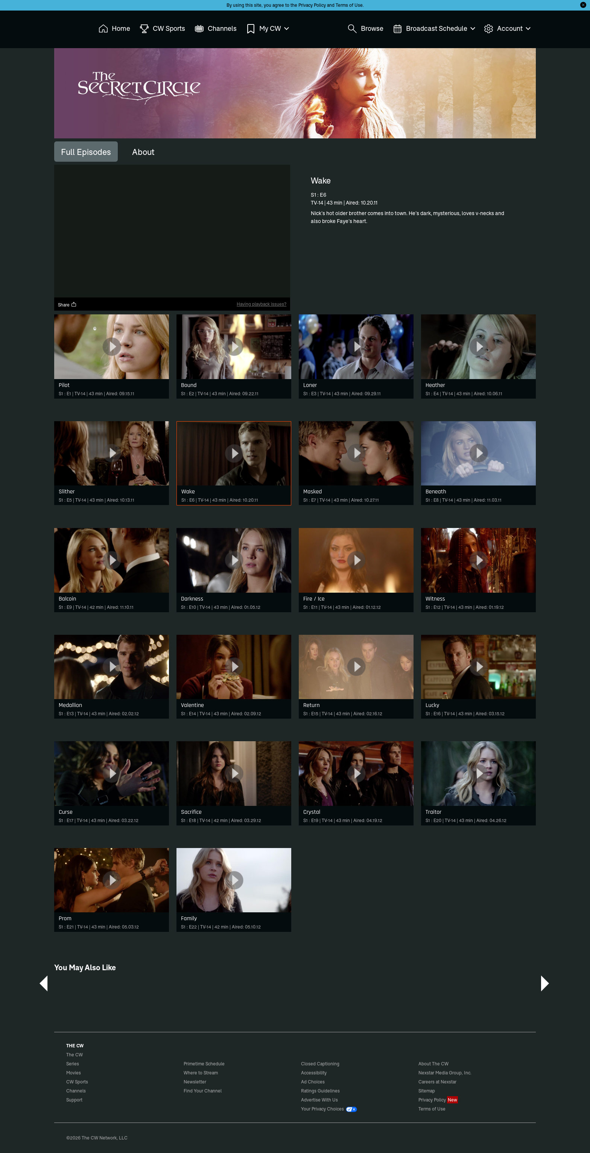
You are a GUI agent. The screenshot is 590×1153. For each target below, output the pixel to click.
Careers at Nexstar (437, 1082)
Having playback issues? (261, 304)
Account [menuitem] (507, 28)
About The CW (433, 1064)
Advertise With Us (319, 1100)
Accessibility (314, 1073)
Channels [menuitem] (216, 28)
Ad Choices (313, 1082)
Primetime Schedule (204, 1064)
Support (74, 1100)
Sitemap (426, 1091)
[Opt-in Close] (583, 5)
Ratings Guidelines (320, 1091)
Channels (76, 1091)
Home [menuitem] (114, 28)
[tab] (86, 151)
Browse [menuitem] (365, 28)
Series (72, 1064)
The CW (69, 26)
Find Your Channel (203, 1091)
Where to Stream (201, 1073)
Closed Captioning (320, 1064)
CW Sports (77, 1082)
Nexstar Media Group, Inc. (444, 1073)
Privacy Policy (312, 5)
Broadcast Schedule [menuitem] (433, 28)
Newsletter (195, 1082)
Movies (73, 1073)
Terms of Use (349, 5)
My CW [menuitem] (267, 28)
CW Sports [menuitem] (162, 28)
